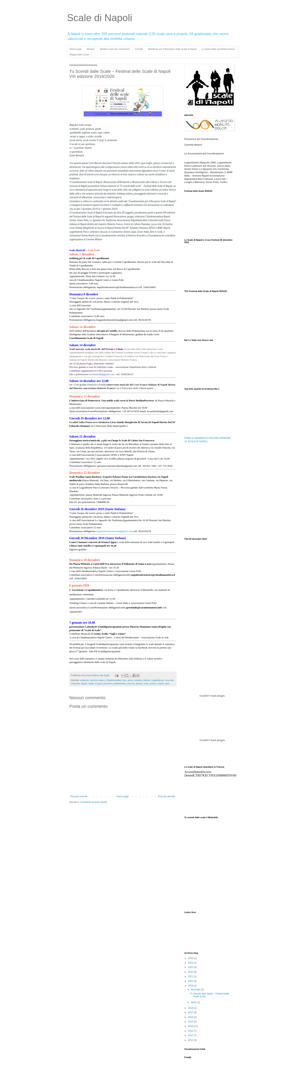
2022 (191, 972)
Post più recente (78, 796)
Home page (76, 49)
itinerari (146, 680)
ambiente (84, 680)
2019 (191, 985)
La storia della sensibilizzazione (218, 49)
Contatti (139, 49)
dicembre (196, 989)
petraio (139, 683)
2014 (191, 1026)
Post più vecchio (166, 796)
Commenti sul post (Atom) (93, 802)
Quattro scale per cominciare (115, 49)
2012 (191, 1035)
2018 (191, 1008)
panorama (108, 683)
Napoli (84, 683)
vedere (161, 683)
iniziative (138, 680)
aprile (194, 1002)
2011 (191, 1040)
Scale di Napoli (99, 17)
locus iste (169, 680)
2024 (191, 962)
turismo (153, 683)
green (130, 680)
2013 (191, 1030)
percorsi (131, 683)
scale (146, 683)
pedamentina (120, 683)
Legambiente (158, 680)
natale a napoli (95, 683)
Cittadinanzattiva (114, 680)
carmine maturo (97, 680)
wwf (167, 683)
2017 (191, 1012)
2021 (191, 976)
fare (125, 680)
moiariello (75, 683)
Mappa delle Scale (79, 54)
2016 (191, 1017)
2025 (191, 958)
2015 (191, 1021)
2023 (191, 967)
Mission (91, 49)
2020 (191, 981)
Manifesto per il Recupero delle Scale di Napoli (172, 49)
